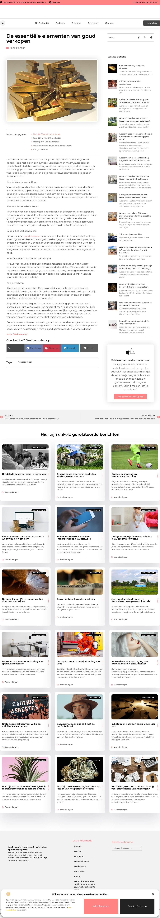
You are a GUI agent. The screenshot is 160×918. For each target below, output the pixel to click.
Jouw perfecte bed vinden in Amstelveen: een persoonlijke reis (130, 600)
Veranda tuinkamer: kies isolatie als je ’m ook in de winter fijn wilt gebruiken (135, 250)
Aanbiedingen (18, 48)
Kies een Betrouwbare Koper (47, 138)
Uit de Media (80, 866)
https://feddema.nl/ (17, 334)
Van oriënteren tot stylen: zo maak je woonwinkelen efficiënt (23, 537)
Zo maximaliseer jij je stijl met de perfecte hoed (76, 725)
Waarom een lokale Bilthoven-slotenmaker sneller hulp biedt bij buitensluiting (135, 216)
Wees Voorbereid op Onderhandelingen (52, 145)
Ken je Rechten (40, 149)
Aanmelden (79, 871)
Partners (60, 23)
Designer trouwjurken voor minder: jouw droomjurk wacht (131, 537)
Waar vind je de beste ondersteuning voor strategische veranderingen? (132, 787)
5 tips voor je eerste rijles (130, 234)
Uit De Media (42, 23)
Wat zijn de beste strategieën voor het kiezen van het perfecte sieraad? (78, 787)
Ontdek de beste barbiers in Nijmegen (24, 474)
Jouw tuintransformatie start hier (76, 599)
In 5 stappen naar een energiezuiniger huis (133, 725)
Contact (109, 23)
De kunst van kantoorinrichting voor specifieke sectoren (23, 662)
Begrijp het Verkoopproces (46, 141)
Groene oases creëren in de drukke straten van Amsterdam (76, 475)
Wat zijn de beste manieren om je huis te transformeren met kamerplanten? (24, 787)
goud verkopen (32, 236)
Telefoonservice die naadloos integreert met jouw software (74, 537)
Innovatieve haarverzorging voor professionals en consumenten (130, 662)
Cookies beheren (137, 906)
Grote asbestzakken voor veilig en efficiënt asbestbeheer (21, 725)
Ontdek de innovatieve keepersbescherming (124, 475)
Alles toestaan (101, 906)
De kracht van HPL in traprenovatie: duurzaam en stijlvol (22, 600)
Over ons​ (76, 23)
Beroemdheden (81, 861)
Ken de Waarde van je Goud (46, 134)
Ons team (93, 23)
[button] (153, 894)
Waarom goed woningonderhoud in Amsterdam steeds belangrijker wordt (136, 136)
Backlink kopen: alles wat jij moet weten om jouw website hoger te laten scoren (84, 885)
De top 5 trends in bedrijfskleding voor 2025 (79, 662)
